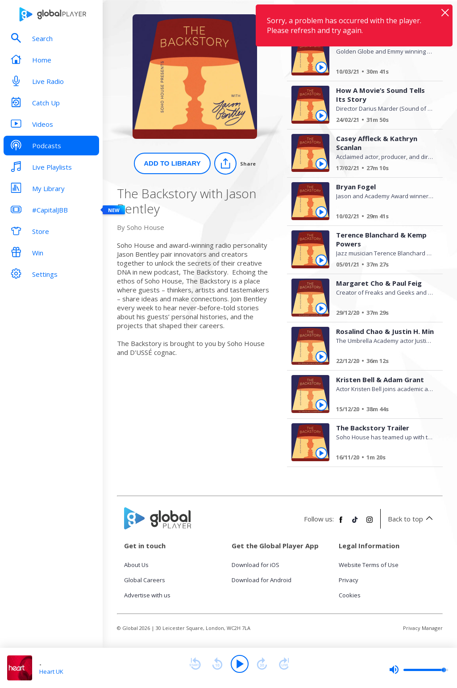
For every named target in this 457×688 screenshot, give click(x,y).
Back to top (412, 519)
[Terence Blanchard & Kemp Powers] (381, 266)
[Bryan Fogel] (381, 217)
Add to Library (172, 163)
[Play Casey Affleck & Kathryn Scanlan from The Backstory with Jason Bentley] (321, 164)
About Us (136, 565)
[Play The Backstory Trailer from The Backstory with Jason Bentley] (321, 453)
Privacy (348, 580)
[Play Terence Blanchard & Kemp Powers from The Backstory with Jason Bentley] (321, 260)
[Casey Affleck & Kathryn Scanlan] (381, 169)
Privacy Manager (423, 628)
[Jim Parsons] (381, 73)
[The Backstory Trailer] (381, 458)
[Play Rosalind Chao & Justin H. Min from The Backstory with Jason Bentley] (321, 357)
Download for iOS (255, 565)
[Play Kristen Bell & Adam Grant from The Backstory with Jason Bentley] (321, 405)
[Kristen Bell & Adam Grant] (381, 410)
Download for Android (261, 580)
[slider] (418, 670)
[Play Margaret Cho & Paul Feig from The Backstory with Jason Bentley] (321, 308)
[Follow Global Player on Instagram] (369, 523)
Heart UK (51, 671)
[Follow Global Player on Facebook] (341, 523)
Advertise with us (147, 595)
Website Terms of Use (369, 565)
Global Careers (144, 580)
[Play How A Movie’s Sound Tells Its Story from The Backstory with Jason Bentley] (321, 115)
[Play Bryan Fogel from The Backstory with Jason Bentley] (321, 212)
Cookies (350, 595)
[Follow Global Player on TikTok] (355, 523)
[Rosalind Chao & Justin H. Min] (381, 362)
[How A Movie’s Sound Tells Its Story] (381, 121)
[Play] (240, 664)
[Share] (235, 163)
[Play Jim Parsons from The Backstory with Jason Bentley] (321, 67)
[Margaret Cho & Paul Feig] (381, 314)
